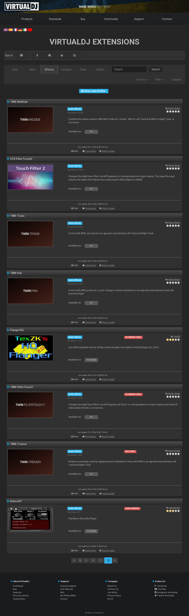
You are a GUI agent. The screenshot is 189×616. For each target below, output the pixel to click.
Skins (32, 69)
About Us (112, 586)
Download (55, 19)
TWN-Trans (17, 215)
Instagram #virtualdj (166, 592)
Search (156, 69)
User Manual (66, 589)
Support (139, 19)
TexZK (177, 336)
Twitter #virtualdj (164, 595)
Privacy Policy (114, 595)
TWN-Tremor (18, 444)
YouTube (160, 589)
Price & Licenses (21, 595)
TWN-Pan (16, 273)
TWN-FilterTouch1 (21, 387)
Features (17, 592)
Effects (49, 69)
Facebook (161, 586)
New (15, 69)
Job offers (112, 592)
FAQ (62, 592)
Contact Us (112, 589)
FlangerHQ (17, 330)
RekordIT (16, 501)
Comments (90, 151)
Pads (83, 69)
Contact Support (68, 586)
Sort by (142, 79)
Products (27, 19)
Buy (83, 19)
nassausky (174, 507)
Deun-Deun (174, 108)
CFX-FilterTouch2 (21, 158)
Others (100, 69)
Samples (66, 69)
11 (100, 560)
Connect (167, 19)
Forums (64, 599)
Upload (176, 79)
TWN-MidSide (19, 101)
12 (108, 560)
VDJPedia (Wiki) (68, 595)
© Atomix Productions (94, 613)
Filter (159, 79)
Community (111, 19)
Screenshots (19, 599)
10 (93, 560)
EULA (110, 599)
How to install (108, 151)
